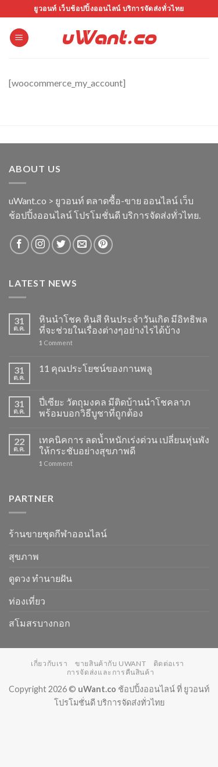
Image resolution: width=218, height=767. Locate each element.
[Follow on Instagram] (40, 244)
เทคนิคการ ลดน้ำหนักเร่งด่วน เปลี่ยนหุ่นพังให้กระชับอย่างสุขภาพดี (124, 445)
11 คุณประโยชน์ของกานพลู (95, 368)
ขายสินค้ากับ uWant (110, 663)
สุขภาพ (24, 556)
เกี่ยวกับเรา (49, 663)
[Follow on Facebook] (19, 244)
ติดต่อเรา (168, 663)
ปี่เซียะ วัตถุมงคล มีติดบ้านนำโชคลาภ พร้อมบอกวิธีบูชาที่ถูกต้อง (115, 407)
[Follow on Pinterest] (103, 244)
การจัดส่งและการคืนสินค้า (111, 672)
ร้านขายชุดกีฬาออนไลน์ (58, 533)
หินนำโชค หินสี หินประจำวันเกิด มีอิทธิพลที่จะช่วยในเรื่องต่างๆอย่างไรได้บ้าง (123, 324)
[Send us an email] (82, 244)
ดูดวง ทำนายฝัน (40, 578)
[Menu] (19, 38)
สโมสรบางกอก (39, 622)
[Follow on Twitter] (61, 244)
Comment (56, 342)
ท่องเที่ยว (27, 600)
